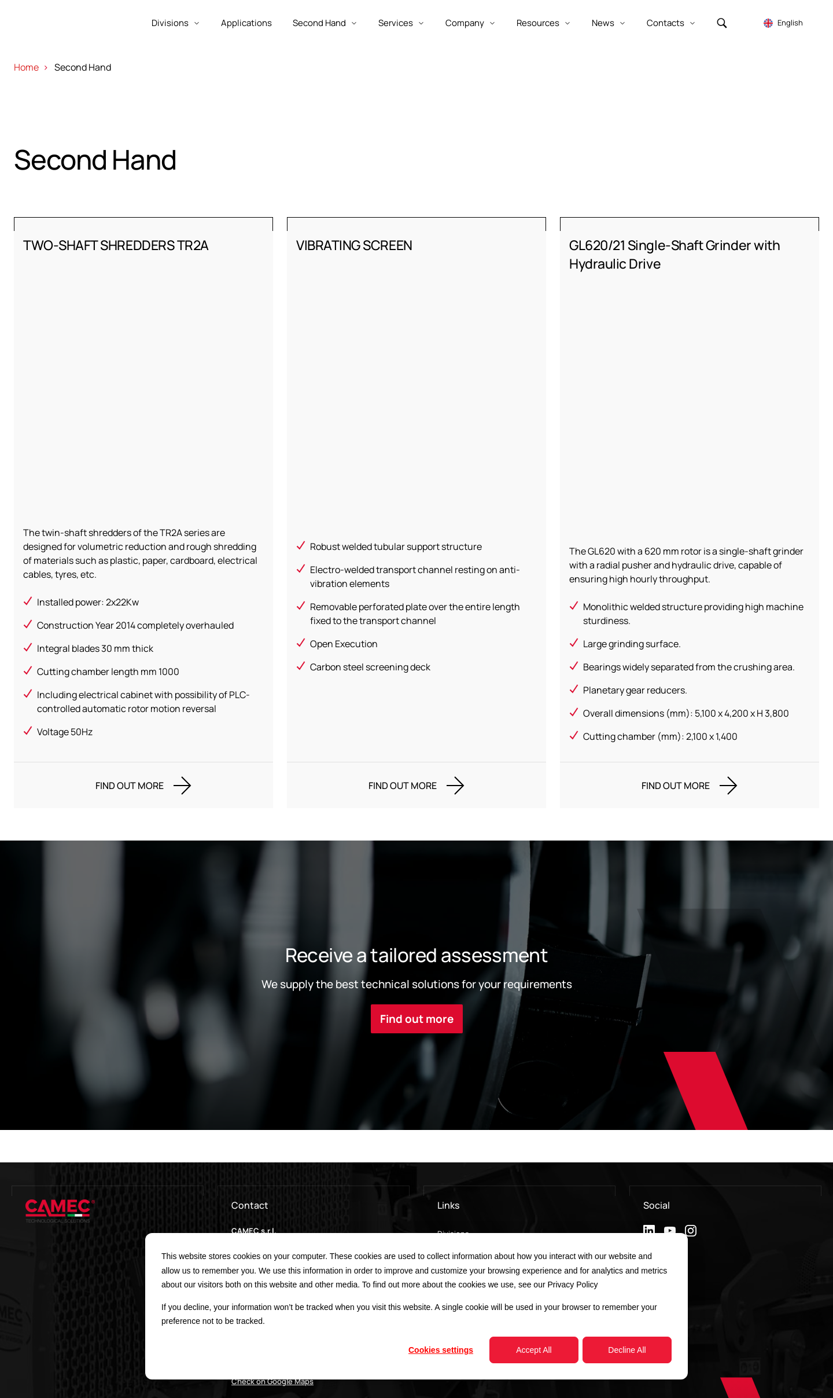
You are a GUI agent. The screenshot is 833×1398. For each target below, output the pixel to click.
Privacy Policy (572, 1284)
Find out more (417, 943)
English (790, 22)
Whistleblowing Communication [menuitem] (493, 1228)
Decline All (627, 1350)
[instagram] (690, 1155)
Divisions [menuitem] (453, 1158)
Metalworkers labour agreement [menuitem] (494, 1210)
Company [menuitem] (454, 1175)
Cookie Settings (797, 1376)
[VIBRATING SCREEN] (416, 475)
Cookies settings (440, 1350)
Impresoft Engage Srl (81, 1388)
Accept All (533, 1350)
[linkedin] (649, 1155)
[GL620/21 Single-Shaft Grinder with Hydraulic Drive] (689, 475)
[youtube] (670, 1155)
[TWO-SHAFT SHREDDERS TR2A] (143, 475)
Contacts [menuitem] (453, 1193)
